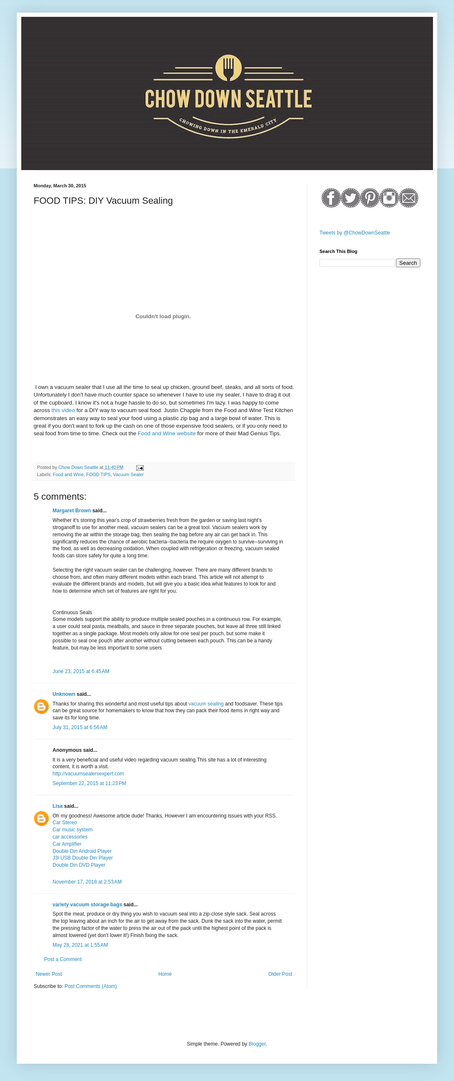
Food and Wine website (167, 433)
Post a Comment (63, 959)
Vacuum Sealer (128, 474)
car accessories (70, 837)
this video (63, 410)
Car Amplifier (67, 844)
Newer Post (49, 974)
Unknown (64, 694)
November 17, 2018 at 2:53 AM (87, 882)
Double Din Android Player (82, 851)
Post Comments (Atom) (90, 986)
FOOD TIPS (98, 474)
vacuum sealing (206, 704)
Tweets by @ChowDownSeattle (354, 233)
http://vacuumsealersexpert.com (88, 774)
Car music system (72, 830)
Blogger (257, 1044)
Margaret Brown (72, 511)
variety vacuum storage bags (87, 905)
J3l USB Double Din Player (83, 858)
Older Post (280, 974)
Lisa (58, 806)
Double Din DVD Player (79, 865)
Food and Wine (68, 474)
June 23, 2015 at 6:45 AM (81, 671)
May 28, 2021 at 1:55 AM (80, 945)
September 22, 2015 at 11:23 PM (89, 783)
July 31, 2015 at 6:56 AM (80, 727)
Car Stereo (65, 822)
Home (165, 974)
